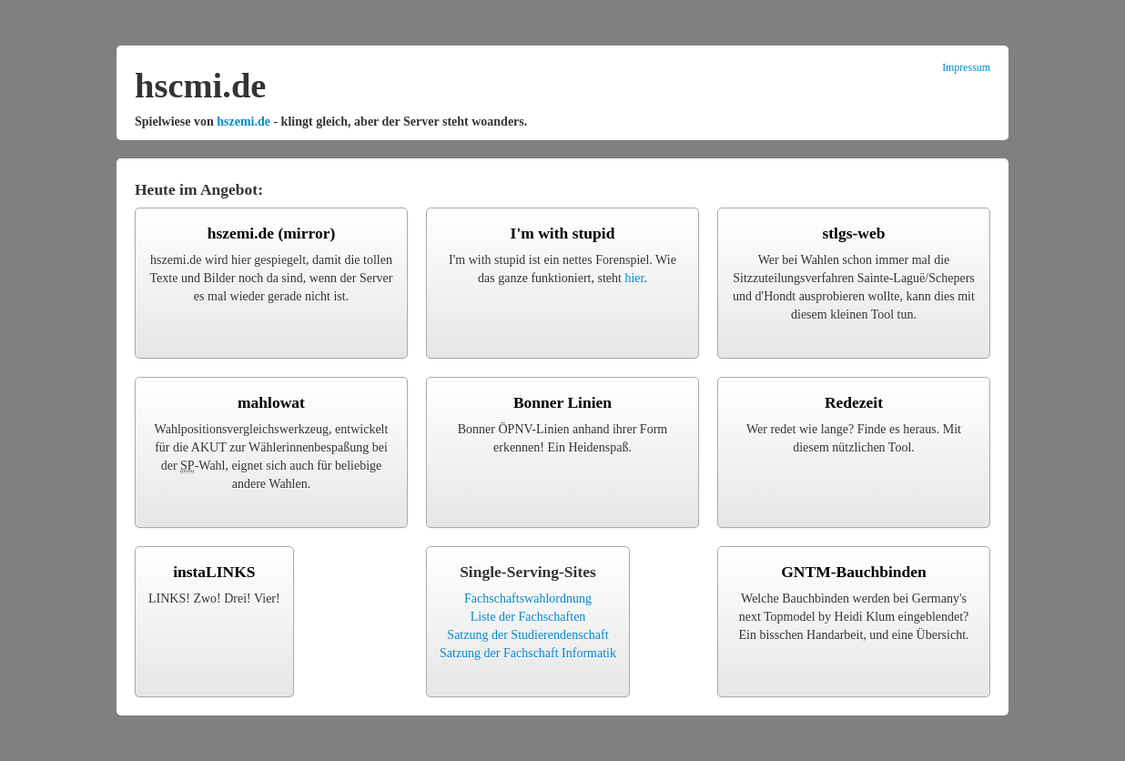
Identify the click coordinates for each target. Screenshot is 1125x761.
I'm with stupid (563, 233)
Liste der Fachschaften (528, 617)
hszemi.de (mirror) (272, 233)
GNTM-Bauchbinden (853, 572)
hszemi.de (243, 121)
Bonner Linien (562, 402)
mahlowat (271, 402)
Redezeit (854, 402)
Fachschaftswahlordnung (528, 598)
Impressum (966, 67)
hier (634, 278)
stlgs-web (853, 233)
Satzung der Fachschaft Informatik (528, 653)
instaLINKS (214, 572)
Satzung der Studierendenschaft (527, 635)
